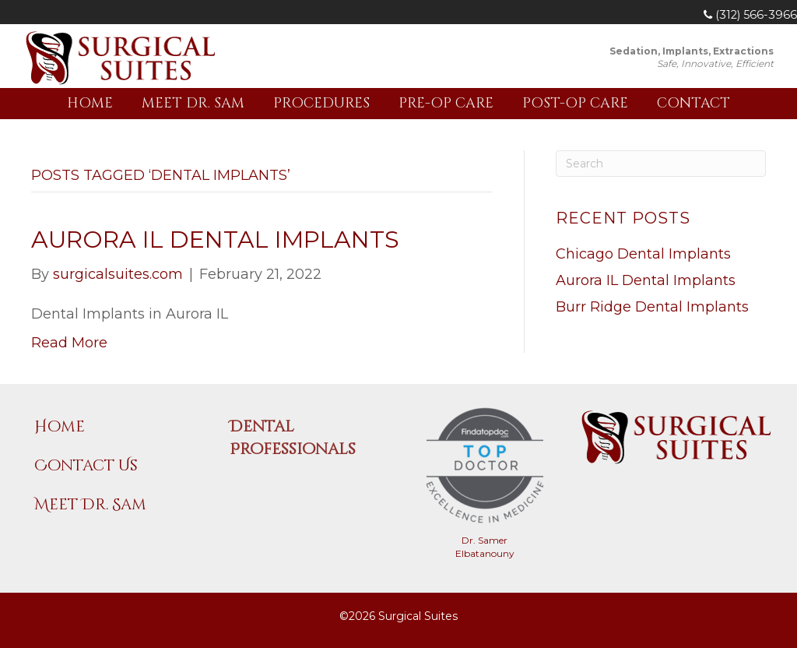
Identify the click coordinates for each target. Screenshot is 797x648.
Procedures (321, 103)
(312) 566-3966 (750, 15)
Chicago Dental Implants (643, 253)
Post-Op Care (575, 103)
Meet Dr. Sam (193, 103)
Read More (69, 342)
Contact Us (86, 465)
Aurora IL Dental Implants (215, 239)
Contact (693, 103)
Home (90, 103)
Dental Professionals (293, 438)
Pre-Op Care (445, 103)
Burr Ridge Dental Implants (652, 306)
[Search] (661, 163)
